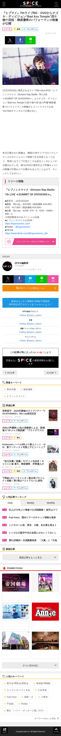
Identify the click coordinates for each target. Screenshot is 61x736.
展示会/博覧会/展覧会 (16, 683)
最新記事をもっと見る (37, 557)
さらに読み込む (40, 665)
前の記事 (9, 373)
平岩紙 (9, 703)
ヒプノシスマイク (14, 396)
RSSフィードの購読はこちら (36, 288)
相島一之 (27, 697)
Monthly (51, 503)
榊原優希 (27, 389)
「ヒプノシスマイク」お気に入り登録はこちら (34, 241)
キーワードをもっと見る (46, 718)
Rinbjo (23, 703)
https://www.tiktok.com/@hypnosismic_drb (26, 233)
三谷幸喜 (41, 690)
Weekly (30, 503)
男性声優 (10, 389)
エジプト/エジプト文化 (17, 690)
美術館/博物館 (41, 683)
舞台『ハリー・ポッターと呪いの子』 (24, 710)
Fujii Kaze (10, 697)
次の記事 (51, 373)
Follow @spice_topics (31, 315)
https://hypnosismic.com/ (17, 223)
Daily (10, 503)
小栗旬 (43, 697)
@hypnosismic (22, 227)
